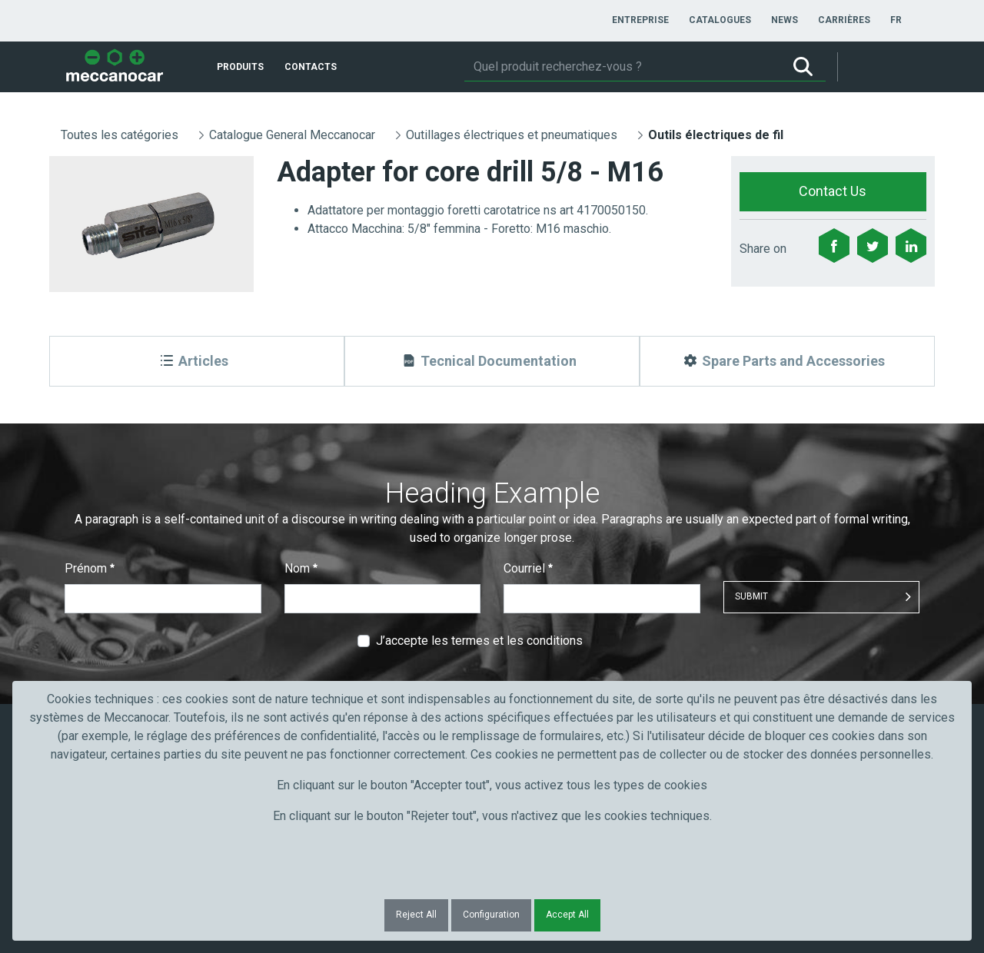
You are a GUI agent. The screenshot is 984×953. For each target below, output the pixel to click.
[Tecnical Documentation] (492, 361)
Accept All (567, 914)
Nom (300, 568)
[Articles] (196, 361)
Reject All (416, 914)
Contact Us (832, 191)
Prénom (90, 568)
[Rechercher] (622, 66)
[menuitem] (640, 20)
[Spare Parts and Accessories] (787, 361)
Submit (751, 596)
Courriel (528, 568)
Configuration (491, 914)
